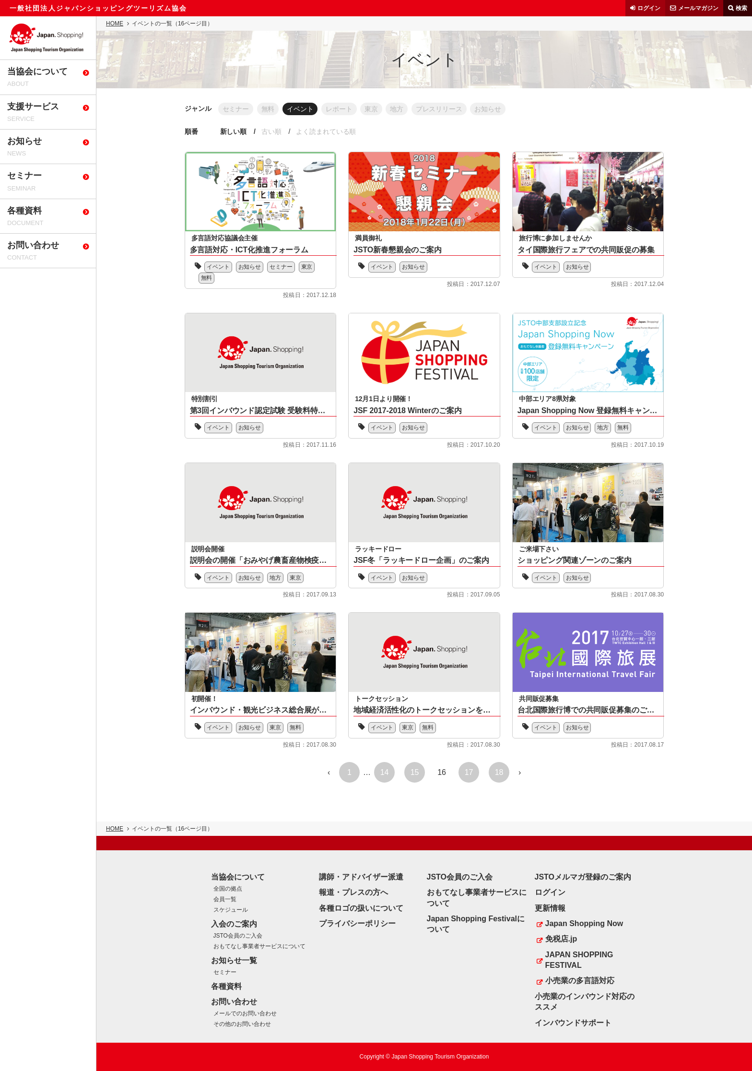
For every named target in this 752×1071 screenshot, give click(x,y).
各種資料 (226, 986)
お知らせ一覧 (234, 960)
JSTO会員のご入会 (237, 935)
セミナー (236, 108)
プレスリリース (453, 108)
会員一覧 (224, 899)
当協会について (238, 877)
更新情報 (550, 908)
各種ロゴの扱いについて (361, 908)
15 (415, 773)
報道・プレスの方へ (353, 892)
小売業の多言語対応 (579, 981)
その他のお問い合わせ (242, 1024)
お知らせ (505, 108)
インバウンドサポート (573, 1023)
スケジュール (230, 909)
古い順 (274, 131)
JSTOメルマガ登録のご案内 (583, 877)
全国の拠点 (227, 888)
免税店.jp (561, 939)
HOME (114, 23)
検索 (741, 8)
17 (469, 773)
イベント (305, 108)
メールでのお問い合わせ (245, 1014)
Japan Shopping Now (584, 923)
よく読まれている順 (331, 131)
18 (499, 773)
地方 (409, 108)
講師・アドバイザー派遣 (361, 877)
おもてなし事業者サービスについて (259, 946)
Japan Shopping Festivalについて (476, 924)
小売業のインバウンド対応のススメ (584, 1001)
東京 (381, 108)
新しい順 (234, 131)
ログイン (648, 8)
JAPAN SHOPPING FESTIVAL (579, 960)
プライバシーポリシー (357, 923)
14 (384, 773)
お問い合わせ (234, 1002)
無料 (271, 108)
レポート (346, 108)
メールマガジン (698, 8)
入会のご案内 (234, 924)
